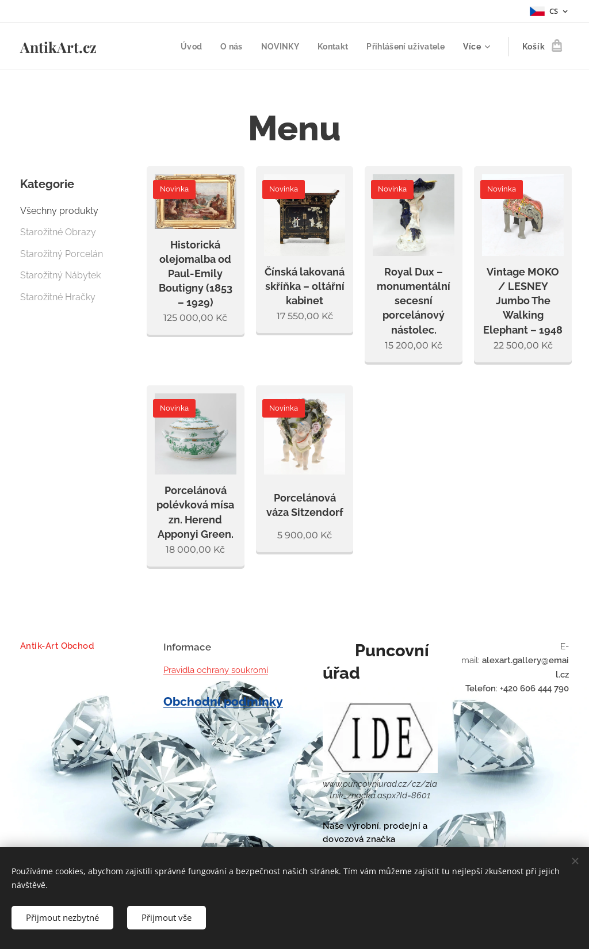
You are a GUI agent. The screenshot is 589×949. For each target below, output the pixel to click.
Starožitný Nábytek (60, 275)
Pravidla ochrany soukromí (215, 670)
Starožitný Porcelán (61, 253)
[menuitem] (186, 46)
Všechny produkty (59, 210)
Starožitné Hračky (57, 297)
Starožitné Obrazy (58, 232)
